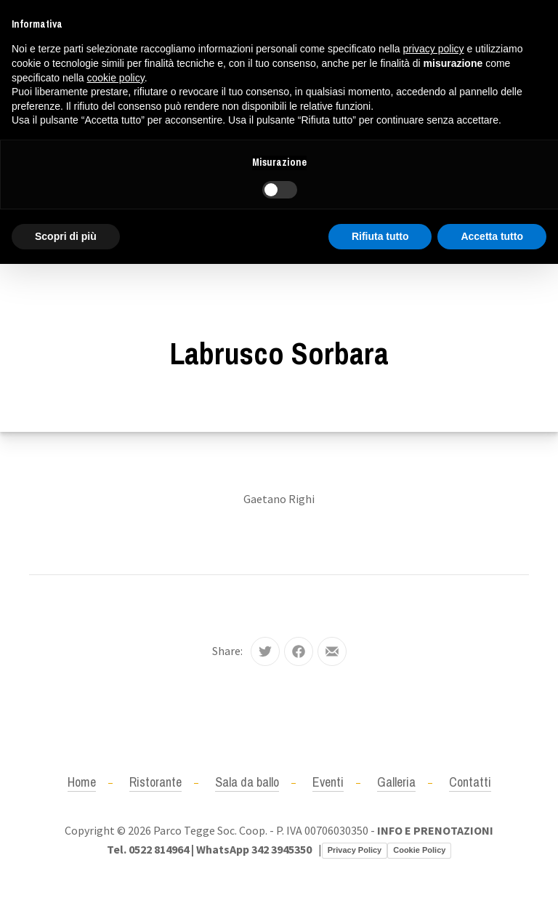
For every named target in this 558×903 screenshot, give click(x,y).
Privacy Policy (355, 850)
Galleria (396, 782)
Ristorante (155, 782)
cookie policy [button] (116, 78)
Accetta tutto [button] (492, 236)
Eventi (328, 782)
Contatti (470, 782)
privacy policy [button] (433, 49)
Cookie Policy (419, 850)
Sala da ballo (247, 782)
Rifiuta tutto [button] (380, 236)
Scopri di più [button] (66, 236)
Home (82, 782)
